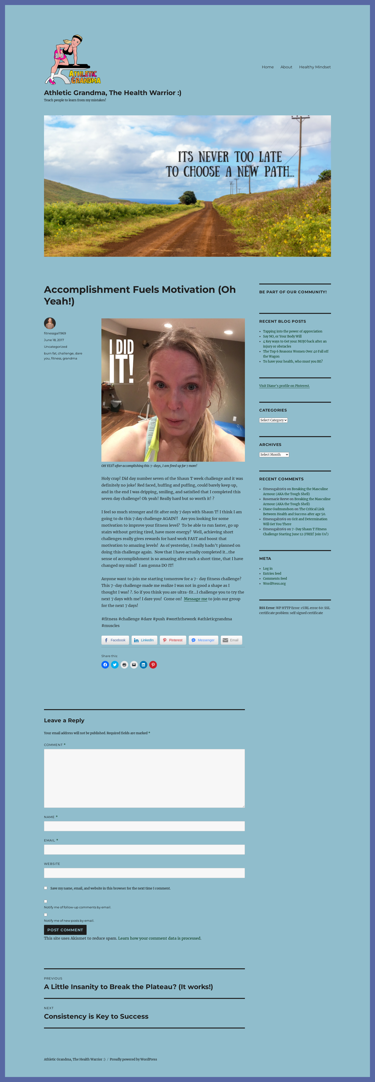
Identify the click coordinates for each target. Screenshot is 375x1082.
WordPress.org (274, 584)
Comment (55, 745)
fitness (56, 358)
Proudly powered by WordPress (133, 1059)
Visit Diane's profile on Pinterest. (284, 386)
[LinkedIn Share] (144, 640)
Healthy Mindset (315, 67)
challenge (66, 353)
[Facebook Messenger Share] (203, 640)
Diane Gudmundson (278, 509)
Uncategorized (55, 346)
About (286, 67)
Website (52, 864)
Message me (195, 598)
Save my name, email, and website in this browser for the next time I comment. (110, 888)
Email (51, 840)
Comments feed (275, 579)
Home (268, 67)
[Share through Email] (231, 640)
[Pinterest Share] (173, 640)
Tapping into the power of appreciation (292, 331)
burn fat (50, 353)
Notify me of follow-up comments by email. (77, 907)
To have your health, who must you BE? (293, 361)
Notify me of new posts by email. (69, 920)
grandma (70, 358)
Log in (268, 569)
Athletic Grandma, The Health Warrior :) (113, 93)
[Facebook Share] (115, 640)
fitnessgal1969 (55, 333)
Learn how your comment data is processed (159, 938)
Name (51, 817)
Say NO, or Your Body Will (282, 336)
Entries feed (272, 574)
